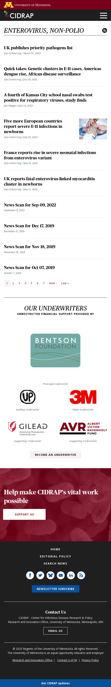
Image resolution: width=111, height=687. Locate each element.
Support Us (24, 514)
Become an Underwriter (55, 455)
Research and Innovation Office (32, 660)
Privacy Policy (90, 660)
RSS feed (104, 30)
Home (56, 549)
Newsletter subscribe (55, 589)
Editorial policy (55, 556)
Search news (55, 563)
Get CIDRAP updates (55, 683)
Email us (55, 631)
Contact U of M (67, 660)
